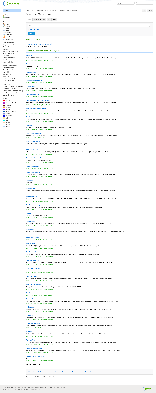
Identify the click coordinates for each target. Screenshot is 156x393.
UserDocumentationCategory (12, 93)
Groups (6, 26)
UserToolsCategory (9, 95)
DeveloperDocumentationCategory (14, 91)
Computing (7, 107)
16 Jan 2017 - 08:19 (35, 273)
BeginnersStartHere (9, 45)
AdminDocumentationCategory (13, 86)
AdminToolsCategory (9, 70)
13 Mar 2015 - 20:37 (35, 319)
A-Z (49, 19)
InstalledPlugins (8, 62)
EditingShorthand (8, 47)
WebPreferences (8, 81)
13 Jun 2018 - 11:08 (35, 344)
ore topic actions (87, 372)
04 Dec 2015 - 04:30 (35, 176)
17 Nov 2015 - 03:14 (35, 76)
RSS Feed (7, 37)
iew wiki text (66, 372)
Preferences (8, 39)
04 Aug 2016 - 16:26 (35, 289)
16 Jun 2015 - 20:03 (35, 60)
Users (6, 24)
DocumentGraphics (9, 58)
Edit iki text (76, 372)
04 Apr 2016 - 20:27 (35, 146)
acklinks (58, 372)
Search (29, 19)
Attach (150, 10)
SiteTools (6, 76)
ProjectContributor (71, 10)
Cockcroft (7, 105)
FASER (6, 109)
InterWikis (6, 72)
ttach (34, 372)
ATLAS (6, 101)
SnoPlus (7, 124)
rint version (42, 372)
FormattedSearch (8, 53)
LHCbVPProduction (10, 111)
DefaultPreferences (9, 78)
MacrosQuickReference (10, 51)
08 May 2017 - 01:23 (35, 201)
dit (29, 372)
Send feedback (35, 389)
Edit (144, 10)
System (5, 11)
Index (6, 28)
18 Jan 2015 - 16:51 (35, 138)
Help (54, 19)
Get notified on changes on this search (40, 44)
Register (8, 17)
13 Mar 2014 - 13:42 (35, 68)
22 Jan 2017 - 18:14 (35, 168)
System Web (44, 10)
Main (5, 118)
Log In (7, 15)
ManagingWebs (8, 74)
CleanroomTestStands (11, 103)
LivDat (6, 114)
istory (49, 372)
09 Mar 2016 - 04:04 (35, 121)
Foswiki (36, 10)
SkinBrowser (7, 60)
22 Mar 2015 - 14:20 (35, 361)
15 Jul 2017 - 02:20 (35, 105)
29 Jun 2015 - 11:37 (35, 113)
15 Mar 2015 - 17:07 (35, 193)
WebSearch (53, 10)
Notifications (8, 35)
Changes (7, 32)
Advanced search (39, 19)
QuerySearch (7, 55)
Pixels (6, 120)
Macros (5, 49)
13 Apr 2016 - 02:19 (35, 303)
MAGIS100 (7, 116)
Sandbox (7, 122)
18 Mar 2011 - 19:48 (35, 162)
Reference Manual (9, 68)
